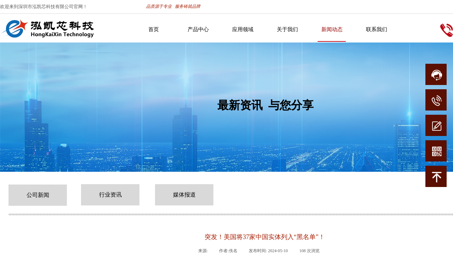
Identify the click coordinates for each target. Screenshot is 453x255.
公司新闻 (38, 195)
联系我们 (376, 29)
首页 (153, 29)
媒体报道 (184, 195)
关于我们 (287, 29)
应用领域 (242, 29)
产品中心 (198, 29)
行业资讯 (110, 195)
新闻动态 (332, 29)
